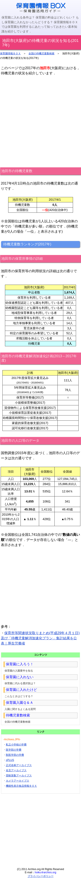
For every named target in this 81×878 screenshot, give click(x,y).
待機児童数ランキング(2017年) (27, 244)
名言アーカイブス (16, 770)
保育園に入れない (19, 677)
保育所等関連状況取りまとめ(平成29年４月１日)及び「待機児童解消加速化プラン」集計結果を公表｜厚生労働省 (40, 638)
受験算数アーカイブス (19, 775)
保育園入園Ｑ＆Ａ (19, 702)
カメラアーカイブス (17, 780)
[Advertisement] (40, 121)
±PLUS (10, 760)
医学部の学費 (13, 749)
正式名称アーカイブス (19, 765)
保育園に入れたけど (21, 690)
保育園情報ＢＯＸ (10, 53)
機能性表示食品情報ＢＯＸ (21, 785)
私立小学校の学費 (16, 744)
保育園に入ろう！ (19, 664)
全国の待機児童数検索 (41, 53)
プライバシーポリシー (41, 876)
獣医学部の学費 (15, 754)
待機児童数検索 (18, 715)
